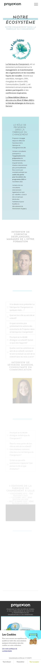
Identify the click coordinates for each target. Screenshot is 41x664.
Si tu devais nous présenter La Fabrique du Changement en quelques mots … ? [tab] (20, 307)
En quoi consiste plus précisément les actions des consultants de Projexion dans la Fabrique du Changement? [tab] (20, 327)
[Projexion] (17, 4)
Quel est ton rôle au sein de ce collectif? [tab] (20, 316)
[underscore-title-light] (20, 291)
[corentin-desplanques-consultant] (20, 262)
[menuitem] (35, 4)
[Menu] (35, 4)
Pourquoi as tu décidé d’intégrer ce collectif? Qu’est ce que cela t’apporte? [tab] (20, 340)
